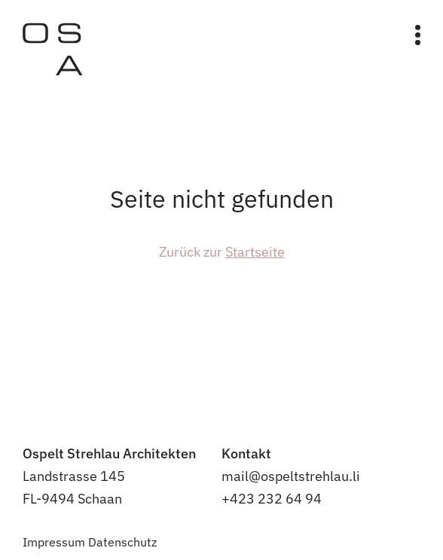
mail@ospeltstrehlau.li (291, 476)
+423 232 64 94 (272, 498)
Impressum (54, 541)
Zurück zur (222, 251)
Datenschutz (122, 541)
